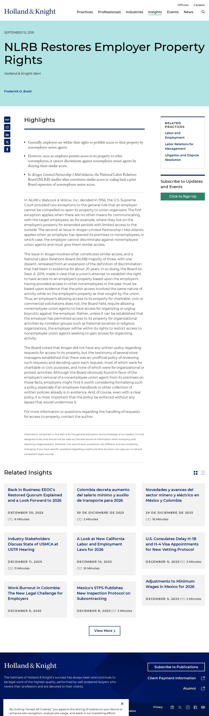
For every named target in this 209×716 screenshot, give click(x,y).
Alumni (189, 688)
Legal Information (128, 708)
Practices (85, 12)
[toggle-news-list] (203, 473)
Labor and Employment (175, 135)
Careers (199, 5)
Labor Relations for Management (179, 146)
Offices (183, 5)
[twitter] (180, 707)
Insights (155, 12)
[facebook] (195, 707)
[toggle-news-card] (195, 473)
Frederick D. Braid (18, 91)
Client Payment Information (172, 678)
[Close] (122, 707)
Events (173, 12)
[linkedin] (172, 707)
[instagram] (188, 707)
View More (103, 631)
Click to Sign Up (182, 196)
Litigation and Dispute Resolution (182, 157)
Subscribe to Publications (176, 667)
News (188, 12)
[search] (203, 12)
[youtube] (203, 707)
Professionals (109, 12)
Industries (134, 12)
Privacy (158, 707)
